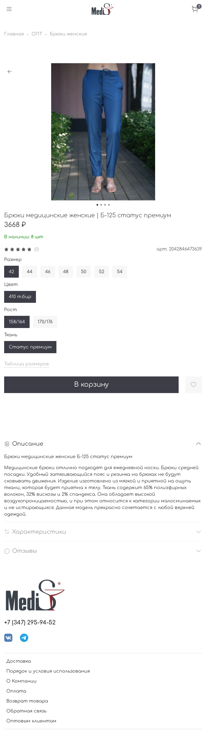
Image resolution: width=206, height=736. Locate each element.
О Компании (21, 681)
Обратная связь (26, 711)
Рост (10, 309)
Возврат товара (27, 701)
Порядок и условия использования (48, 671)
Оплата (16, 691)
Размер (13, 259)
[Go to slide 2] (101, 205)
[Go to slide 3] (105, 205)
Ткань (10, 334)
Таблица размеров (26, 363)
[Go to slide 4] (109, 205)
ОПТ (37, 34)
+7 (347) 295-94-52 (30, 622)
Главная (14, 34)
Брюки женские (68, 34)
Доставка (18, 661)
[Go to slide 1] (97, 205)
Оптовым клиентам (31, 721)
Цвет (11, 284)
